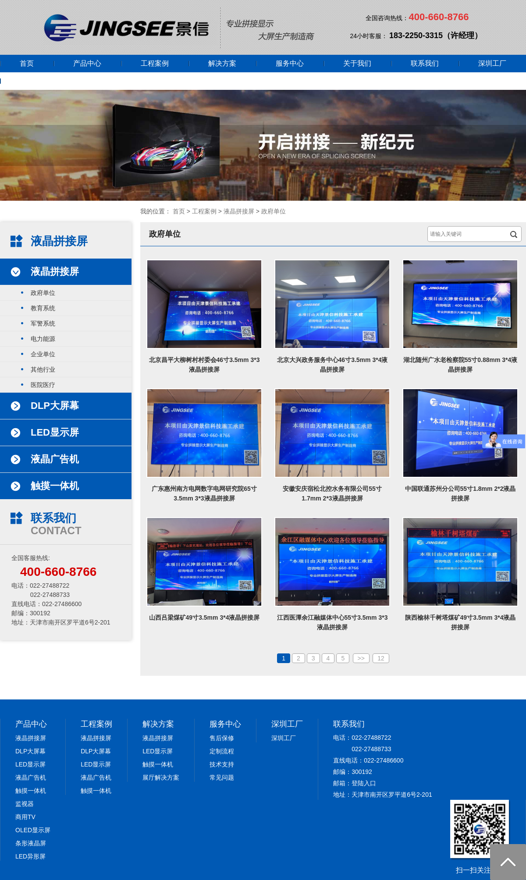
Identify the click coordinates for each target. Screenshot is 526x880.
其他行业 (43, 369)
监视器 (24, 803)
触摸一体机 (30, 790)
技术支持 (222, 764)
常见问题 (222, 777)
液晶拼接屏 (239, 211)
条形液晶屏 (30, 843)
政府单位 (273, 211)
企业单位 (43, 354)
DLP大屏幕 (30, 751)
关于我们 (357, 63)
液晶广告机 (30, 777)
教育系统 (43, 308)
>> (361, 658)
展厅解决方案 (160, 777)
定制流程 (222, 751)
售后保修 (222, 738)
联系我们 (425, 63)
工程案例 (155, 63)
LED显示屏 (30, 764)
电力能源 (43, 338)
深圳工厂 (492, 63)
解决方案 (222, 63)
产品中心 (87, 63)
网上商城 (34, 81)
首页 (27, 63)
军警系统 (43, 323)
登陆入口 (364, 783)
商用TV (25, 816)
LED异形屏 (30, 856)
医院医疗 (43, 384)
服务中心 (290, 63)
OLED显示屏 (32, 830)
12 (380, 658)
